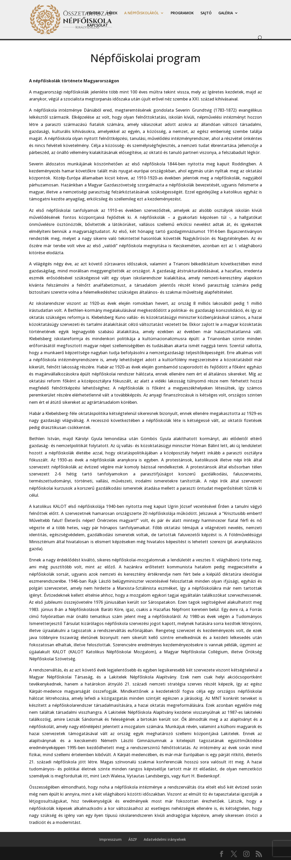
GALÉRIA (225, 13)
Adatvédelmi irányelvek (165, 839)
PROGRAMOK (182, 13)
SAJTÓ (206, 13)
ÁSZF (132, 839)
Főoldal (93, 13)
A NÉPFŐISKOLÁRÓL (141, 13)
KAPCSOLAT (97, 25)
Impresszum (110, 839)
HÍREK (112, 13)
